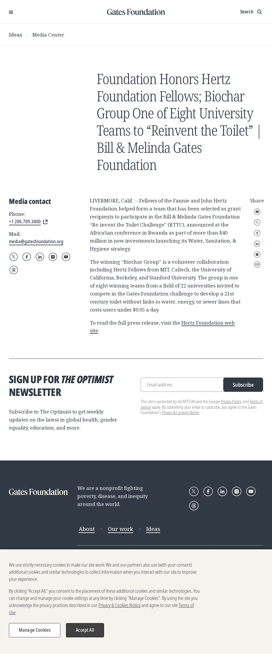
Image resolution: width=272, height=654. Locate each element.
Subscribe (243, 384)
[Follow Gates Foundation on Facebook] (27, 257)
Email (257, 211)
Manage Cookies (35, 630)
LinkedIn (257, 243)
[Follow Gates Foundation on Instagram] (53, 257)
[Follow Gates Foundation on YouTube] (66, 257)
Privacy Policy (231, 401)
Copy (257, 264)
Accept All (85, 630)
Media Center (48, 34)
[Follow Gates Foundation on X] (13, 257)
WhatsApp (257, 254)
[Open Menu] (11, 12)
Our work (120, 528)
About (87, 528)
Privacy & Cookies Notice (180, 412)
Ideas (15, 34)
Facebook (257, 233)
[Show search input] (251, 12)
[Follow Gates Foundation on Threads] (13, 270)
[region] (136, 601)
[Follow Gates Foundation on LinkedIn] (40, 257)
